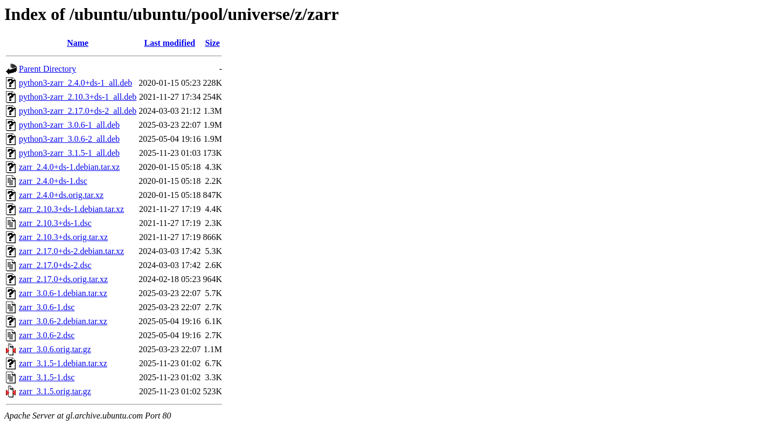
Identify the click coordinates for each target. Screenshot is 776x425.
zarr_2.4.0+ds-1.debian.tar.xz (69, 167)
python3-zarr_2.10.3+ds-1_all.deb (77, 96)
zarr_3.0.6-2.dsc (47, 335)
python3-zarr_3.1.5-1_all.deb (69, 152)
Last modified (170, 42)
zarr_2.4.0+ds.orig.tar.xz (61, 195)
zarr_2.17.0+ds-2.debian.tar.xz (71, 251)
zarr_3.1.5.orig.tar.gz (55, 391)
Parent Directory (47, 68)
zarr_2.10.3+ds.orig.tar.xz (63, 237)
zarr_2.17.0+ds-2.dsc (55, 265)
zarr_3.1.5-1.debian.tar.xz (63, 363)
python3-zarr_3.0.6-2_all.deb (69, 138)
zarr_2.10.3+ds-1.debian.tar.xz (71, 209)
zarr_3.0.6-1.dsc (47, 307)
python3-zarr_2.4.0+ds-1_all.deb (75, 82)
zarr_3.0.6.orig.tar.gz (55, 349)
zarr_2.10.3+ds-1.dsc (55, 223)
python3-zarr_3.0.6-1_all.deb (69, 124)
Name (77, 42)
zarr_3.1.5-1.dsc (47, 377)
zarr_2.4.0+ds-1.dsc (53, 181)
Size (212, 42)
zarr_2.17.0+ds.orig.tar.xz (63, 279)
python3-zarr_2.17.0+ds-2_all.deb (77, 110)
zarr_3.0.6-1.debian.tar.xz (63, 293)
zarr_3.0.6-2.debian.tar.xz (63, 321)
